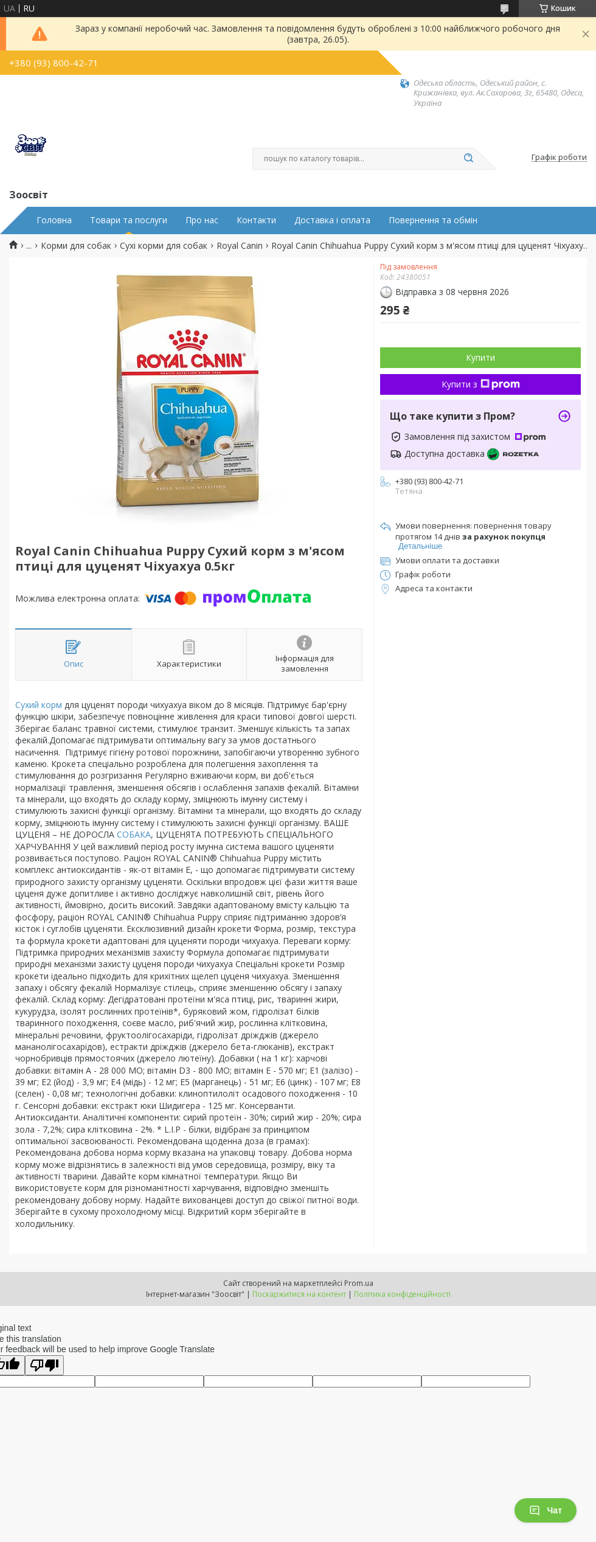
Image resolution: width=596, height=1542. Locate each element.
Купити (480, 357)
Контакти (256, 220)
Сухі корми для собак (163, 245)
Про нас (201, 220)
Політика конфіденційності (402, 1294)
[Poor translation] (44, 1365)
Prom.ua (358, 1283)
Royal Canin (240, 245)
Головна (54, 220)
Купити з (481, 384)
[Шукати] (468, 159)
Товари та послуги (128, 220)
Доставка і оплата (332, 220)
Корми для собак (76, 245)
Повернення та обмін (433, 220)
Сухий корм (38, 704)
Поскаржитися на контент (299, 1294)
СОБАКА (134, 834)
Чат (545, 1510)
